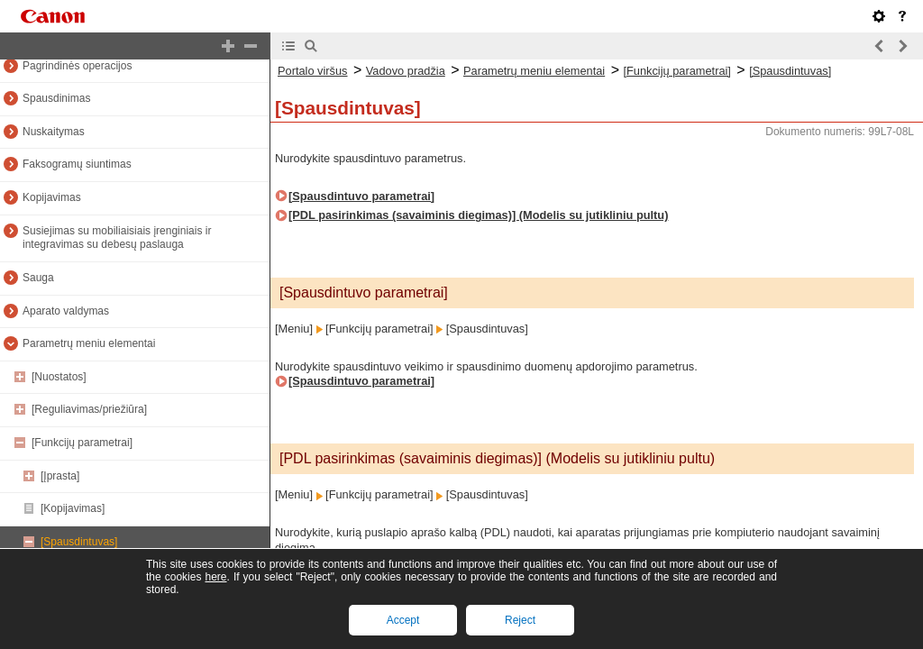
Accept (403, 620)
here (215, 577)
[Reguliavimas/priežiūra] (89, 409)
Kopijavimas (52, 197)
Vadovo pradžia (405, 71)
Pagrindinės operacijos (77, 65)
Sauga (38, 277)
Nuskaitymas (54, 131)
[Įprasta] (60, 476)
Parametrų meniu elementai (89, 343)
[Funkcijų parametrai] (82, 442)
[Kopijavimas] (73, 508)
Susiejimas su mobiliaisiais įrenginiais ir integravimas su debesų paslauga (117, 237)
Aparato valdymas (66, 311)
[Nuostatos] (59, 376)
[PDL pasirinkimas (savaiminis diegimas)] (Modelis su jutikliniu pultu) (478, 215)
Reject (520, 620)
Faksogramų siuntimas (77, 164)
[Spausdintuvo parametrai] (361, 196)
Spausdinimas (56, 98)
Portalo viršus (313, 71)
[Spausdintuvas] (79, 541)
